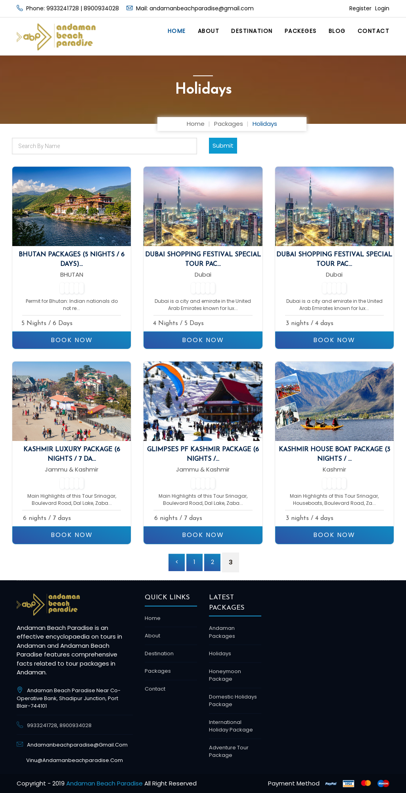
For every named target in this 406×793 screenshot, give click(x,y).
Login (381, 8)
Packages (228, 123)
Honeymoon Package (225, 675)
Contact (374, 31)
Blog (337, 31)
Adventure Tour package (229, 751)
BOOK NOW (72, 340)
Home (177, 31)
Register (360, 8)
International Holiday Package (231, 726)
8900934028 (101, 8)
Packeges (301, 31)
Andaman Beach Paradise (104, 783)
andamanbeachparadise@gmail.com (201, 8)
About (209, 31)
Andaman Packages (222, 632)
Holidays (220, 653)
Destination (252, 31)
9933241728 (62, 8)
